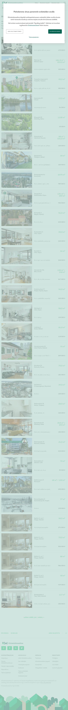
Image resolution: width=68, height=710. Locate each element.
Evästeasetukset (33, 25)
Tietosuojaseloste (33, 37)
